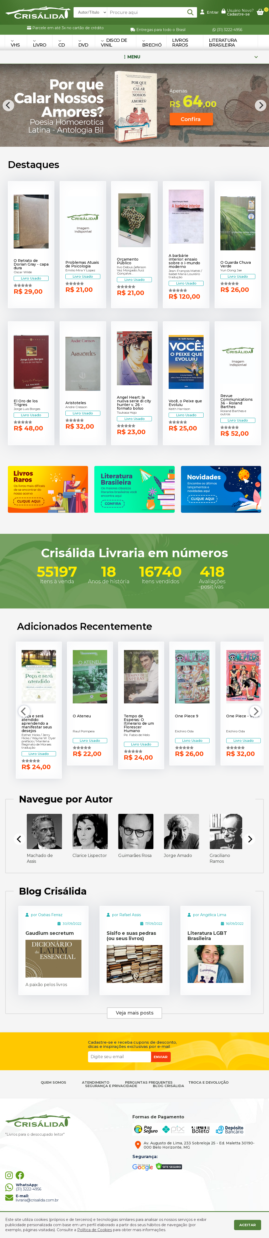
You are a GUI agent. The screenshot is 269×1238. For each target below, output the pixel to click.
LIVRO (39, 43)
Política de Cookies (94, 1229)
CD (61, 43)
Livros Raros (180, 42)
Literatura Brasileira (223, 42)
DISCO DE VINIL (114, 42)
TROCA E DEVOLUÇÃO (208, 1082)
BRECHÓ (151, 43)
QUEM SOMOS (53, 1082)
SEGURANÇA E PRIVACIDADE (111, 1086)
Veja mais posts (134, 1013)
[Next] (260, 105)
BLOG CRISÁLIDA (168, 1086)
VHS (15, 43)
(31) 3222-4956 (227, 30)
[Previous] (8, 105)
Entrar (209, 12)
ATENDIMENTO (95, 1082)
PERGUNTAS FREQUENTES (149, 1082)
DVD (83, 43)
